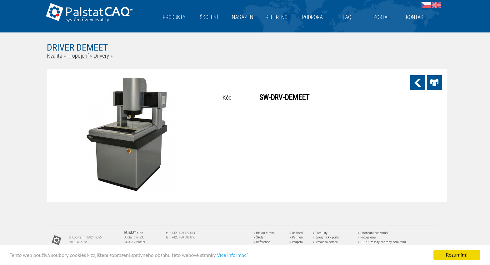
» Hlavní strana (264, 233)
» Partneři (296, 237)
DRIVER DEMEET (77, 47)
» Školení (259, 237)
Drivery (101, 55)
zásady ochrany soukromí (388, 242)
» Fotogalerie (367, 237)
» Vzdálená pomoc (325, 242)
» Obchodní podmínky (373, 233)
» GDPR (363, 242)
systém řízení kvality (88, 19)
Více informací (232, 255)
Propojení (77, 55)
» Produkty (320, 233)
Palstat (99, 13)
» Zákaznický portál (326, 237)
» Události (296, 233)
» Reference (261, 242)
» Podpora (296, 242)
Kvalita (54, 55)
